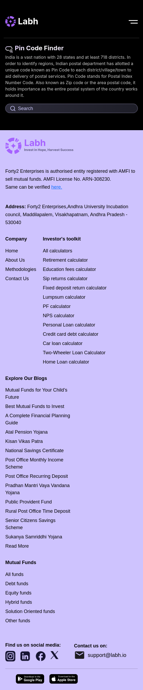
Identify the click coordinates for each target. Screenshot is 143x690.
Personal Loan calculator (69, 325)
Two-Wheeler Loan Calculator (74, 352)
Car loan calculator (62, 343)
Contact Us (17, 278)
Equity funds (18, 593)
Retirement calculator (65, 260)
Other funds (17, 620)
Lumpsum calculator (64, 297)
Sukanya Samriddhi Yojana (33, 536)
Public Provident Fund (28, 502)
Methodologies (20, 269)
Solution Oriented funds (30, 611)
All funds (14, 574)
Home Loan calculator (66, 362)
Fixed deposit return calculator (75, 287)
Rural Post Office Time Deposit (37, 511)
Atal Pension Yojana (26, 432)
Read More (17, 546)
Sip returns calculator (65, 278)
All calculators (57, 250)
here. (56, 187)
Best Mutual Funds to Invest (34, 406)
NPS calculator (58, 315)
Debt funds (16, 583)
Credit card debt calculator (70, 334)
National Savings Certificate (34, 450)
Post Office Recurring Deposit (36, 476)
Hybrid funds (18, 602)
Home (11, 250)
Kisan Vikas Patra (24, 441)
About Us (15, 260)
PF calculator (57, 306)
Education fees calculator (69, 269)
